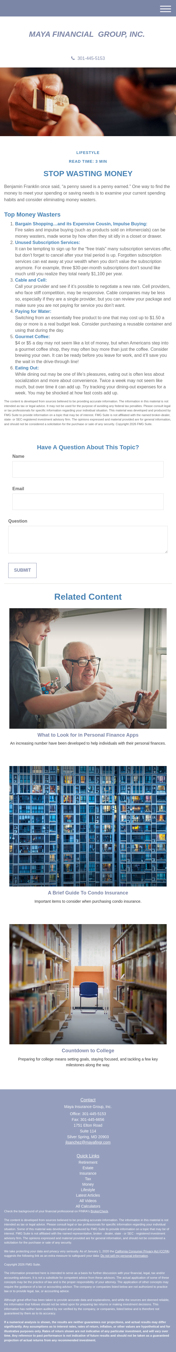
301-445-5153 (88, 58)
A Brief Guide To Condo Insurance (88, 893)
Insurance (87, 1173)
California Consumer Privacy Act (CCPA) (142, 1251)
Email (18, 488)
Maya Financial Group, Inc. (88, 34)
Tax (88, 1179)
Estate (88, 1168)
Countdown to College (88, 1050)
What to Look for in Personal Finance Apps (87, 735)
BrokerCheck (99, 1211)
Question (17, 521)
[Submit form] (22, 570)
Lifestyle (88, 1190)
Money (88, 1184)
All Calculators (88, 1206)
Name (18, 456)
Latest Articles (88, 1195)
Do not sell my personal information (124, 1255)
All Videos (88, 1201)
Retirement (88, 1162)
